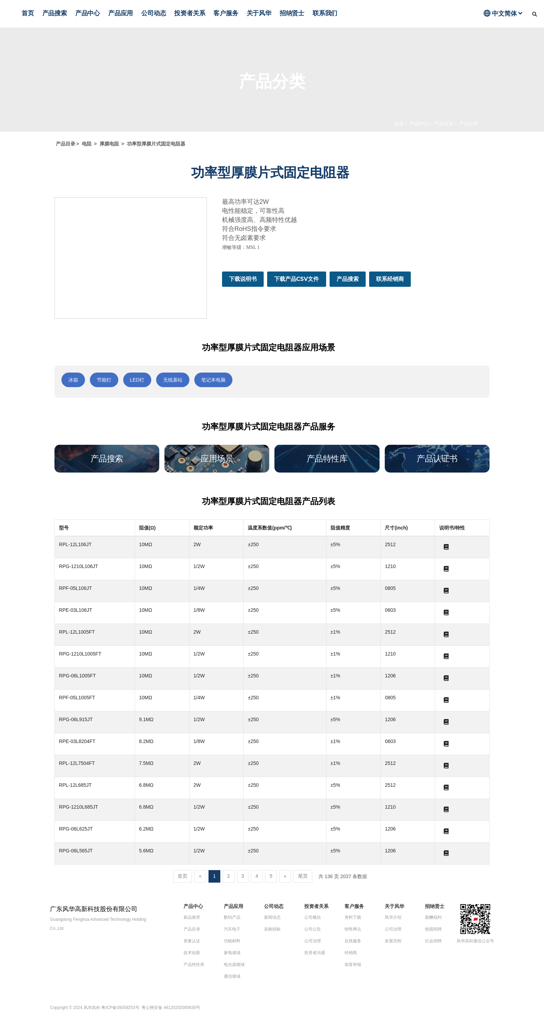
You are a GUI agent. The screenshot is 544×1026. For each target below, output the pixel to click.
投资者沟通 (314, 952)
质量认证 (192, 941)
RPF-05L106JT (75, 588)
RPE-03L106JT (75, 610)
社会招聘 (433, 941)
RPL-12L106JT (75, 544)
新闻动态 (272, 917)
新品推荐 (192, 917)
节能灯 (104, 380)
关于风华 (259, 13)
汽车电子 (232, 929)
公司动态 (153, 13)
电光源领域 (234, 964)
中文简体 (503, 13)
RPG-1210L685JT (78, 807)
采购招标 (272, 929)
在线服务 (353, 941)
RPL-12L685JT (75, 785)
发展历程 (393, 941)
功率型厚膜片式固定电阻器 (156, 144)
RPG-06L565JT (76, 850)
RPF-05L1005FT (77, 697)
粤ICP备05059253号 (121, 1007)
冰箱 (73, 380)
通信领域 (232, 976)
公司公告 (312, 929)
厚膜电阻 (109, 144)
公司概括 (312, 917)
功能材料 (232, 941)
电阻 (87, 144)
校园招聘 (433, 929)
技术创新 (192, 952)
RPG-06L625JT (76, 829)
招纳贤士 (292, 13)
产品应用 (120, 13)
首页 (28, 13)
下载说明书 (243, 279)
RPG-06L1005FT (77, 675)
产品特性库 (194, 964)
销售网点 (353, 929)
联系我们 (325, 13)
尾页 (303, 876)
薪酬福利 (433, 917)
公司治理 (312, 941)
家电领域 (232, 952)
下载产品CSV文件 (296, 279)
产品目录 (443, 123)
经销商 (351, 952)
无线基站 (172, 380)
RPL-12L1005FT (77, 632)
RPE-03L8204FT (77, 741)
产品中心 (87, 13)
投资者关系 (189, 13)
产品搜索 (54, 13)
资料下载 (353, 917)
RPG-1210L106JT (78, 566)
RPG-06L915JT (76, 719)
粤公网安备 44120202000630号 (171, 1007)
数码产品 (232, 917)
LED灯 (137, 380)
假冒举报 (353, 964)
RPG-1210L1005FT (80, 654)
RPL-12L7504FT (77, 763)
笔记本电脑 (213, 380)
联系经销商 (390, 279)
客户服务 (225, 13)
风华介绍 (393, 917)
